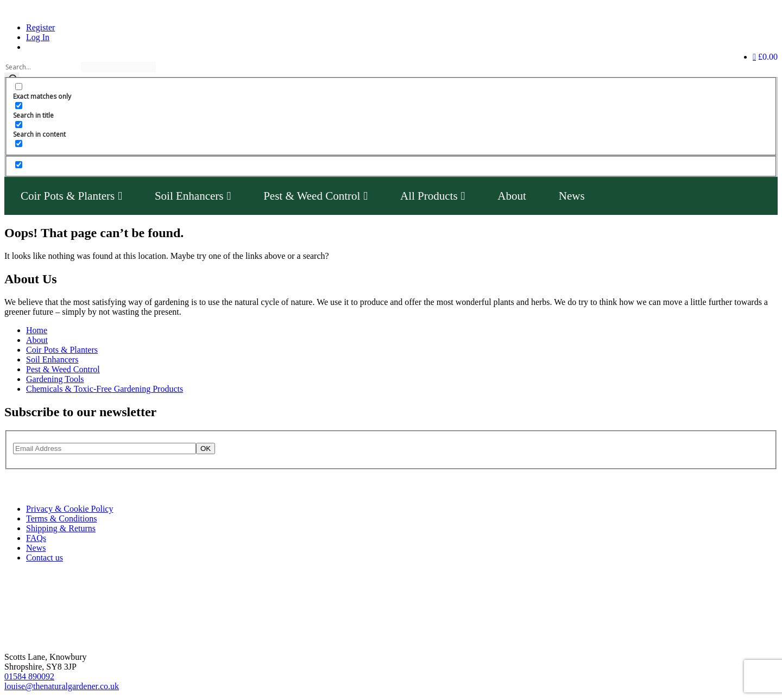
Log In (37, 37)
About (511, 195)
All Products (432, 196)
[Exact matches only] (18, 86)
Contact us (44, 557)
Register (40, 27)
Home (36, 330)
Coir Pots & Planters (71, 196)
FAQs (36, 538)
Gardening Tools (55, 379)
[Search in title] (18, 105)
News (572, 195)
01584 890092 (29, 676)
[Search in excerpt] (18, 143)
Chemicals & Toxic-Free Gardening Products (104, 388)
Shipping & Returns (61, 528)
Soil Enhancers (193, 196)
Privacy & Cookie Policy (69, 508)
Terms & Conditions (61, 518)
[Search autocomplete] (118, 67)
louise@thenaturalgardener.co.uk (61, 686)
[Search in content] (18, 124)
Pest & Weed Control (315, 196)
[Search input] (41, 67)
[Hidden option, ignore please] (18, 164)
